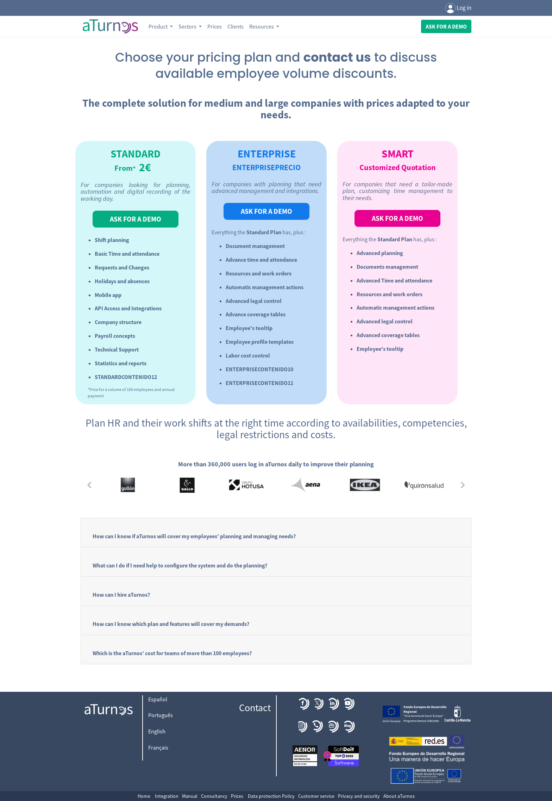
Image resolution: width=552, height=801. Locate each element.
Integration (166, 796)
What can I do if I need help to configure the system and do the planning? (180, 565)
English (156, 731)
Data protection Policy (271, 796)
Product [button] (159, 26)
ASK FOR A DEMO (135, 219)
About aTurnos (399, 796)
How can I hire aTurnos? (121, 594)
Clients (235, 26)
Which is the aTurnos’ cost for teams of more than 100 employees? (172, 653)
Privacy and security (359, 796)
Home (144, 796)
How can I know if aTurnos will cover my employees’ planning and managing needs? (194, 536)
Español (157, 699)
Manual (189, 796)
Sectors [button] (187, 26)
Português (160, 715)
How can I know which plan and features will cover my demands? (171, 623)
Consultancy (214, 796)
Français (158, 747)
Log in (458, 8)
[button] (89, 484)
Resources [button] (262, 26)
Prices (214, 26)
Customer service (316, 796)
